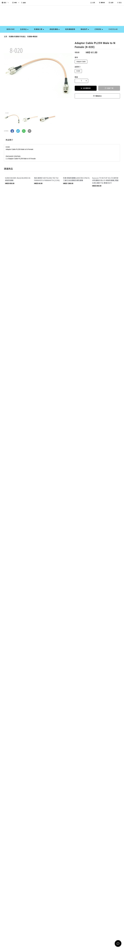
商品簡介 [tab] (9, 140)
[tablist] (62, 140)
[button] (12, 131)
